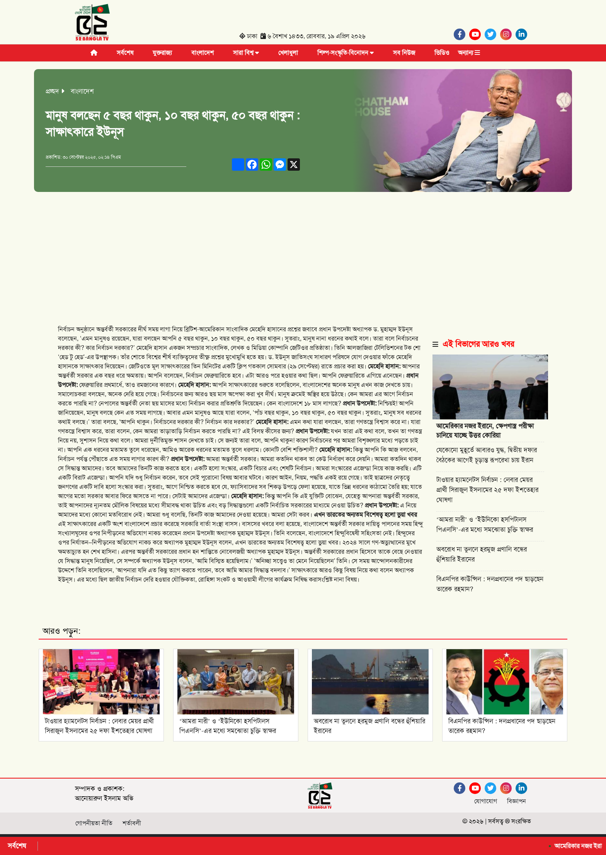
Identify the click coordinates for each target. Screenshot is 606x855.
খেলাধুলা (288, 53)
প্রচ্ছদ (52, 91)
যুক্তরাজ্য (162, 53)
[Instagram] (508, 34)
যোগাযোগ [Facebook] (485, 801)
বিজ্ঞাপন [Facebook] (516, 801)
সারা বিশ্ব (246, 53)
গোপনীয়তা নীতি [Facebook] (93, 823)
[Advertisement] (303, 250)
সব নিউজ (404, 53)
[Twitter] (492, 34)
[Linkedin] (523, 34)
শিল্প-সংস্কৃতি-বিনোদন (345, 53)
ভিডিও (441, 53)
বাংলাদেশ (202, 53)
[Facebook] (461, 34)
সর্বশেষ (125, 53)
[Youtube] (477, 34)
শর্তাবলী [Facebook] (132, 823)
